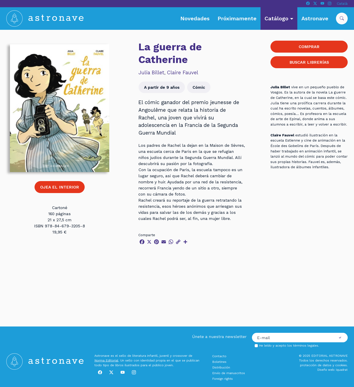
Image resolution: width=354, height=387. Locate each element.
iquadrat (342, 369)
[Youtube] (322, 3)
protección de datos (315, 365)
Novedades (195, 18)
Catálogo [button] (277, 18)
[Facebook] (308, 3)
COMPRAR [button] (309, 46)
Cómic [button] (199, 87)
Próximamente (237, 18)
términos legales (305, 345)
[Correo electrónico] (292, 337)
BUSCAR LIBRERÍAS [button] (309, 62)
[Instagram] (329, 3)
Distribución (221, 367)
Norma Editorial (106, 360)
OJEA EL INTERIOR (59, 187)
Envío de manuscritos (228, 373)
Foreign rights (222, 378)
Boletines (219, 362)
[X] (315, 3)
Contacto (219, 356)
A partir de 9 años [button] (161, 87)
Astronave (314, 18)
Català (342, 3)
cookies (341, 365)
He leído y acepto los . (289, 345)
